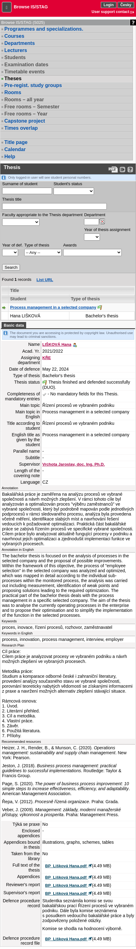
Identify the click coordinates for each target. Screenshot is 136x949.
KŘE (46, 357)
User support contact (110, 12)
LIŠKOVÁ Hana (56, 344)
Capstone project (24, 121)
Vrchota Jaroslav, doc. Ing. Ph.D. (73, 464)
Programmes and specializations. (43, 29)
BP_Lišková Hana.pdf (66, 866)
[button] (7, 7)
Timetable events (24, 71)
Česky (125, 5)
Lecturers (15, 50)
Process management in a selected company (53, 307)
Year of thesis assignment (107, 229)
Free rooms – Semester (31, 106)
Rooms (12, 92)
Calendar (15, 149)
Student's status (68, 183)
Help (9, 156)
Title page (15, 142)
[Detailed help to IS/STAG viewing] (130, 169)
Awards (70, 245)
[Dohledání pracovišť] (102, 222)
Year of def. (12, 245)
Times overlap (21, 128)
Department (94, 214)
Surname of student (19, 183)
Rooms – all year (24, 99)
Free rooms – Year (25, 113)
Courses (14, 36)
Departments (19, 43)
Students (15, 57)
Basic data (14, 325)
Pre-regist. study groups (33, 85)
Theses (12, 78)
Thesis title (11, 199)
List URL (44, 279)
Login (109, 5)
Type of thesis (36, 245)
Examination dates (26, 64)
